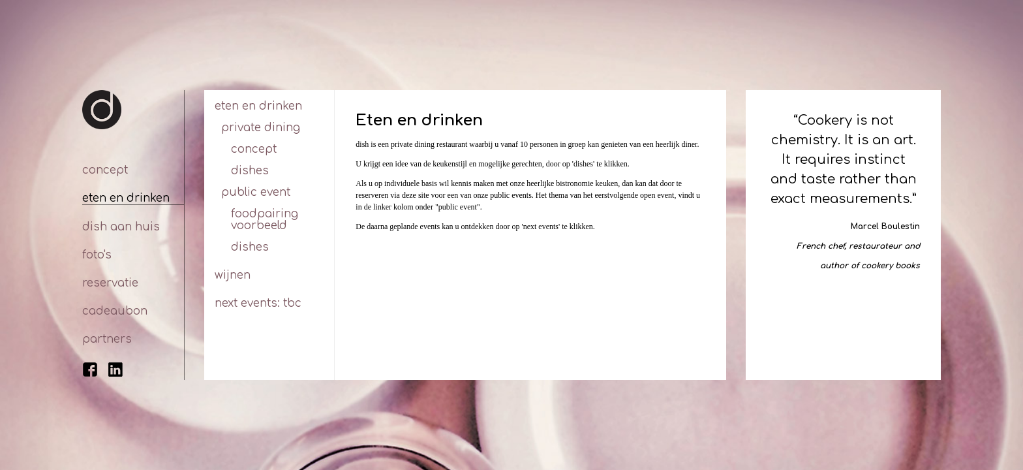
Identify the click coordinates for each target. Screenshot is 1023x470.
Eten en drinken (126, 198)
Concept (105, 170)
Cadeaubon (114, 311)
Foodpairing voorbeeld (264, 220)
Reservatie (110, 283)
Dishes (250, 170)
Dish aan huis (121, 227)
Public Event (255, 192)
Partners (107, 339)
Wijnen (233, 275)
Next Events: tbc (258, 303)
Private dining (260, 127)
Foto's (97, 255)
